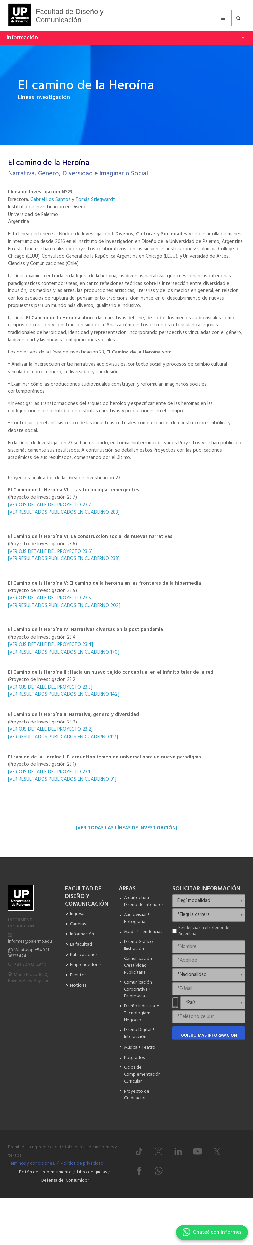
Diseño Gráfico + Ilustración (140, 945)
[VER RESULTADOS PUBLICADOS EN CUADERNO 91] (62, 779)
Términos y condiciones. (31, 1163)
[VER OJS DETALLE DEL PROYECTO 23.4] (51, 645)
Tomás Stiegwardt (95, 200)
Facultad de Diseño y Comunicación (70, 15)
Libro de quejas (92, 1172)
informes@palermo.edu (30, 941)
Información (82, 934)
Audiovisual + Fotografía (137, 918)
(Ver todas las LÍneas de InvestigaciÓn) (126, 828)
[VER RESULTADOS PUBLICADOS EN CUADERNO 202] (64, 606)
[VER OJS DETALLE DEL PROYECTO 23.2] (51, 729)
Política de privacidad (82, 1163)
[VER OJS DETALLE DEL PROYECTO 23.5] (51, 598)
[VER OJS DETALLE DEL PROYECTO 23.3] (51, 687)
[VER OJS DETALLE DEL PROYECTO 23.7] (50, 505)
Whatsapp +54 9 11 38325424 (28, 953)
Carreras (78, 924)
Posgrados (134, 1057)
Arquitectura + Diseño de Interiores (143, 901)
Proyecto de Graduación (136, 1095)
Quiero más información (209, 1035)
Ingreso (77, 913)
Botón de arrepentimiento (45, 1172)
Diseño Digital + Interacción (139, 1033)
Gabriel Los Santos (50, 200)
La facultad (81, 944)
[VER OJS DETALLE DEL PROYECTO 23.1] (50, 772)
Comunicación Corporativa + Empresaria (138, 989)
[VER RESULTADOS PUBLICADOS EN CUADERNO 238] (64, 559)
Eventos (78, 975)
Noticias (78, 985)
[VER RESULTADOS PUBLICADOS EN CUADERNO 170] (63, 652)
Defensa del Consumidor (65, 1180)
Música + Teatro (139, 1047)
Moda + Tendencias (143, 931)
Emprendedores (85, 964)
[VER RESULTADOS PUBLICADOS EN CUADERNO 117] (63, 737)
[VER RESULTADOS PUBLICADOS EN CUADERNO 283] (64, 512)
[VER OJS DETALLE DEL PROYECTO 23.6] (50, 551)
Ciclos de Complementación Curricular (142, 1074)
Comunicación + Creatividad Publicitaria (139, 965)
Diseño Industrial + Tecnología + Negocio (141, 1013)
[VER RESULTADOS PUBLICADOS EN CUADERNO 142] (63, 694)
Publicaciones (83, 954)
